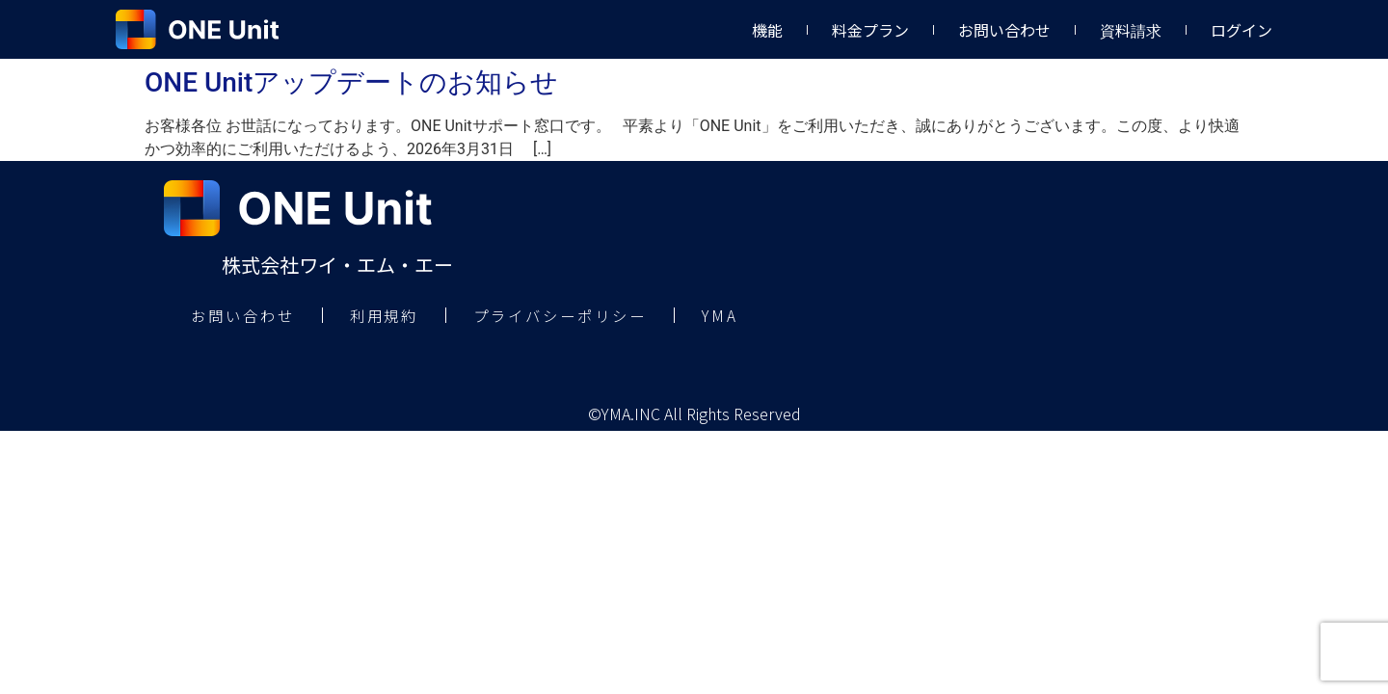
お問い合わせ (1004, 29)
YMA (754, 316)
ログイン (1241, 29)
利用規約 (398, 316)
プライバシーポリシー (585, 316)
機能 (767, 29)
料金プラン (870, 29)
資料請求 (1130, 29)
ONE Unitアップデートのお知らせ (351, 82)
